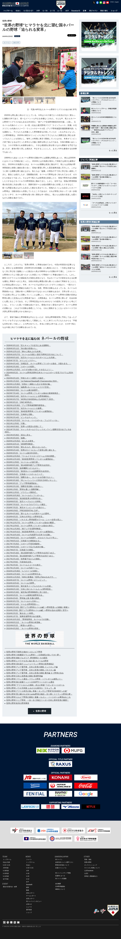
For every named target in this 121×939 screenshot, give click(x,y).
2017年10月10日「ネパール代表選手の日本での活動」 (29, 535)
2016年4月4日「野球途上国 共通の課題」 (23, 598)
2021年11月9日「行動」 (16, 423)
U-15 (27, 876)
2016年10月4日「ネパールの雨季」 (21, 583)
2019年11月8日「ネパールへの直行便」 (23, 462)
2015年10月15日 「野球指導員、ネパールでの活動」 (28, 619)
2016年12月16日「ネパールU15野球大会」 (24, 574)
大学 (27, 870)
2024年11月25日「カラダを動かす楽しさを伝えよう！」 (30, 370)
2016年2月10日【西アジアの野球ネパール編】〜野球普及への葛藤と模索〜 (37, 607)
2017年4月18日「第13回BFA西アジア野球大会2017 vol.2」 (31, 553)
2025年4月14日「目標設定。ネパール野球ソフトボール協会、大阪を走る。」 (38, 364)
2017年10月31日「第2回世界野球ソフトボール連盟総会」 (30, 532)
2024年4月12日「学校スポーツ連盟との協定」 (25, 378)
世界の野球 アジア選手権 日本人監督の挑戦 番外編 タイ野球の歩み (35, 673)
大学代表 (5, 868)
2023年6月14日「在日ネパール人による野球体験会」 (28, 396)
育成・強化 (87, 859)
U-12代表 (6, 876)
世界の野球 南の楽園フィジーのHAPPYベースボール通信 (30, 682)
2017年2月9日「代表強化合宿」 (19, 562)
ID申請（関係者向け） (91, 876)
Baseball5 (29, 884)
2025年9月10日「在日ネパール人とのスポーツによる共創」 (31, 358)
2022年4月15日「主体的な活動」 (20, 414)
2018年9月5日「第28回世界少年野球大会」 (24, 498)
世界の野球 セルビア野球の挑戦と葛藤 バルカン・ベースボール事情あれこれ (38, 697)
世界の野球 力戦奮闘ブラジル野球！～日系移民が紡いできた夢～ (33, 655)
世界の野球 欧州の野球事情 (17, 703)
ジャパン (29, 859)
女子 (27, 882)
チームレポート (31, 896)
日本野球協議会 (60, 886)
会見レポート (30, 898)
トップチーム (7, 859)
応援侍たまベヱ (60, 876)
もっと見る (113, 150)
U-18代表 (6, 870)
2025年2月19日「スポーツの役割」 (21, 367)
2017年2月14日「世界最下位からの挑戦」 (23, 559)
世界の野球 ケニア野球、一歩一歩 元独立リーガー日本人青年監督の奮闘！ (37, 700)
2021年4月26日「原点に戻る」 (19, 435)
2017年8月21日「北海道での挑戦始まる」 (23, 541)
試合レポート (30, 893)
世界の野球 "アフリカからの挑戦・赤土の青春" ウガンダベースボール (35, 685)
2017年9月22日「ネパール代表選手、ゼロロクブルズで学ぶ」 (32, 538)
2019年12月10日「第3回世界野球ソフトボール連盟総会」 (30, 459)
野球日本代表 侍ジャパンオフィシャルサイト (16, 4)
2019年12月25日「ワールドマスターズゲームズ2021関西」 (31, 456)
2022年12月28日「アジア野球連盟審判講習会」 (26, 405)
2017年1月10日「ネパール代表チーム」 (23, 568)
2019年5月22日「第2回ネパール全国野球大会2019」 (28, 471)
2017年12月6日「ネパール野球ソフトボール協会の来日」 (30, 526)
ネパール (7, 42)
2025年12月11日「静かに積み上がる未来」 (24, 351)
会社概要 (58, 883)
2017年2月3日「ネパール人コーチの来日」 (24, 565)
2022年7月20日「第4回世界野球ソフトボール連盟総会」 (30, 411)
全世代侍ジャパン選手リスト (64, 862)
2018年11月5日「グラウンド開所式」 (22, 492)
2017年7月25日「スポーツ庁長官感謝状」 (23, 544)
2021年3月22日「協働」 (16, 438)
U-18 (27, 873)
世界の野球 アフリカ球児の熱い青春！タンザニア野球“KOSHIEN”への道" (36, 691)
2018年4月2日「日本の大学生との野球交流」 (25, 517)
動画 (27, 890)
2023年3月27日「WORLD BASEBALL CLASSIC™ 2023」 (30, 399)
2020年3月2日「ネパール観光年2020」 (22, 453)
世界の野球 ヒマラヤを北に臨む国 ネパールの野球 (27, 661)
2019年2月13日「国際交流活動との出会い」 (24, 486)
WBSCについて (60, 889)
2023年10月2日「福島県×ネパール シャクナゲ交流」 (28, 387)
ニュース (29, 907)
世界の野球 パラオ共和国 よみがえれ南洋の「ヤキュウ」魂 (31, 688)
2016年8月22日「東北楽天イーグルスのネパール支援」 (29, 586)
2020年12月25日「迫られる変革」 (20, 441)
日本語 (112, 2)
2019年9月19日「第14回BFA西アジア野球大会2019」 (28, 465)
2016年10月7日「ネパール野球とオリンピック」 (26, 580)
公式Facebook (88, 870)
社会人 (28, 865)
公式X (86, 873)
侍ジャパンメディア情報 (63, 873)
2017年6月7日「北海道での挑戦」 (20, 550)
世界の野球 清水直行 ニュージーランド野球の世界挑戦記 (30, 664)
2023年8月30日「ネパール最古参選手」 (23, 390)
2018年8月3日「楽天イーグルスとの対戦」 (24, 501)
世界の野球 (41, 711)
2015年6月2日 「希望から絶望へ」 (20, 625)
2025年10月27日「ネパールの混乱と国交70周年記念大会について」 (34, 354)
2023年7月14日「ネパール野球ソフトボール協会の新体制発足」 (33, 393)
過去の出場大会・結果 (10, 886)
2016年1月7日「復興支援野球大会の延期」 (24, 616)
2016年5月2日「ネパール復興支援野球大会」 (25, 595)
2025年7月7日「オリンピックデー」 (21, 361)
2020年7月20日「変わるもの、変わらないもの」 (26, 447)
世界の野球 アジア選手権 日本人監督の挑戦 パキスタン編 (31, 670)
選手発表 (29, 910)
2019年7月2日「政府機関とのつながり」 (23, 468)
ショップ (29, 912)
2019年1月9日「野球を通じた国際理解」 (23, 489)
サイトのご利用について (92, 868)
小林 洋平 (16, 42)
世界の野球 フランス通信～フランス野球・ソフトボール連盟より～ (34, 679)
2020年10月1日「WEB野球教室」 (20, 444)
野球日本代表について (62, 865)
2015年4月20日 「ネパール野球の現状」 (23, 628)
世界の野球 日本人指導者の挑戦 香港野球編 (24, 676)
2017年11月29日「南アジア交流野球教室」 (24, 529)
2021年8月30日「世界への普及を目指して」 (24, 426)
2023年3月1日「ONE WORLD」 (19, 402)
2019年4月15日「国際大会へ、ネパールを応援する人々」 (30, 477)
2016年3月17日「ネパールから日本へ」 (23, 601)
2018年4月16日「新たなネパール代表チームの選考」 (28, 514)
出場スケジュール (60, 868)
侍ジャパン (58, 859)
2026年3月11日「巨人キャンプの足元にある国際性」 (28, 345)
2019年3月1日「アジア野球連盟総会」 (22, 483)
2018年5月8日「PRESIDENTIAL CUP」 (23, 511)
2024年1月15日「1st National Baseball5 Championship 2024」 (32, 381)
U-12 (27, 879)
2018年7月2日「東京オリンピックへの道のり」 (26, 508)
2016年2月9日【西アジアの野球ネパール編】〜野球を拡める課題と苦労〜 (37, 610)
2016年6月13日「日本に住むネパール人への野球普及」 (29, 589)
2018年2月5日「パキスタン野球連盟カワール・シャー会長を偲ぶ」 (34, 520)
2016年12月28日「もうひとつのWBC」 (22, 571)
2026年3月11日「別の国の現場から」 (22, 348)
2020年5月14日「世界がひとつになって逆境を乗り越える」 (31, 450)
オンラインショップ (90, 865)
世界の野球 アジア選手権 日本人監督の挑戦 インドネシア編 (32, 667)
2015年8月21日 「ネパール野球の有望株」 (24, 622)
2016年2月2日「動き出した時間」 (20, 613)
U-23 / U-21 (6, 865)
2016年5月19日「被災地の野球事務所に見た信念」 (27, 592)
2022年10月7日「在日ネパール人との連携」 (24, 408)
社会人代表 (6, 862)
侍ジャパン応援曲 (60, 878)
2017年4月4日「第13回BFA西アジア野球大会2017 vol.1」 (30, 556)
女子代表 (5, 879)
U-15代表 (6, 873)
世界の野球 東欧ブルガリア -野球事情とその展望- (27, 658)
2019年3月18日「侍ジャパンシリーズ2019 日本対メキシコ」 (31, 480)
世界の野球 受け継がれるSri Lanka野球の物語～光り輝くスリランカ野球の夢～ (39, 694)
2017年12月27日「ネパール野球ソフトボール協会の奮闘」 (30, 523)
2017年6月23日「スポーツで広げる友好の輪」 (25, 547)
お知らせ (29, 904)
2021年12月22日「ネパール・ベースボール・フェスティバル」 (32, 420)
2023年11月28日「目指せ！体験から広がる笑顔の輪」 (29, 384)
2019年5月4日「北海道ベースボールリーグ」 (25, 474)
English (117, 2)
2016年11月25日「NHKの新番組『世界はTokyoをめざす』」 (31, 577)
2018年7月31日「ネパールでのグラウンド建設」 (26, 504)
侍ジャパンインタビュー (34, 901)
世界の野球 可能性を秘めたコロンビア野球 (24, 652)
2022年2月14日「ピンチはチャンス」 (22, 417)
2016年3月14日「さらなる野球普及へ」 (23, 604)
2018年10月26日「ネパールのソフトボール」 (25, 495)
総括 (27, 887)
